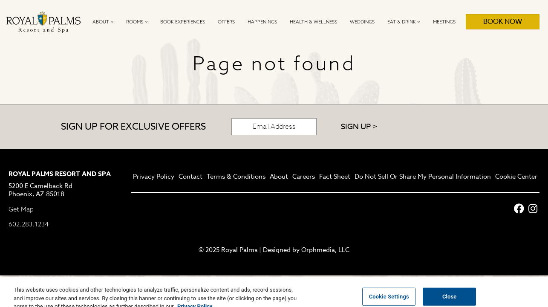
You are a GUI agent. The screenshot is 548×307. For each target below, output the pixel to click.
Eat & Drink (403, 22)
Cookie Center (516, 177)
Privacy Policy (153, 177)
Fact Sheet (334, 177)
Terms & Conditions (236, 177)
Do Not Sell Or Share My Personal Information (423, 177)
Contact (190, 177)
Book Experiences (182, 22)
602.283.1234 (29, 224)
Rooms (136, 22)
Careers (303, 177)
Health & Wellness (313, 22)
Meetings (444, 22)
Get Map (21, 209)
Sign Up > (359, 127)
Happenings (262, 22)
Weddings (362, 22)
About (102, 22)
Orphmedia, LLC (325, 250)
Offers (226, 22)
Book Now (502, 22)
